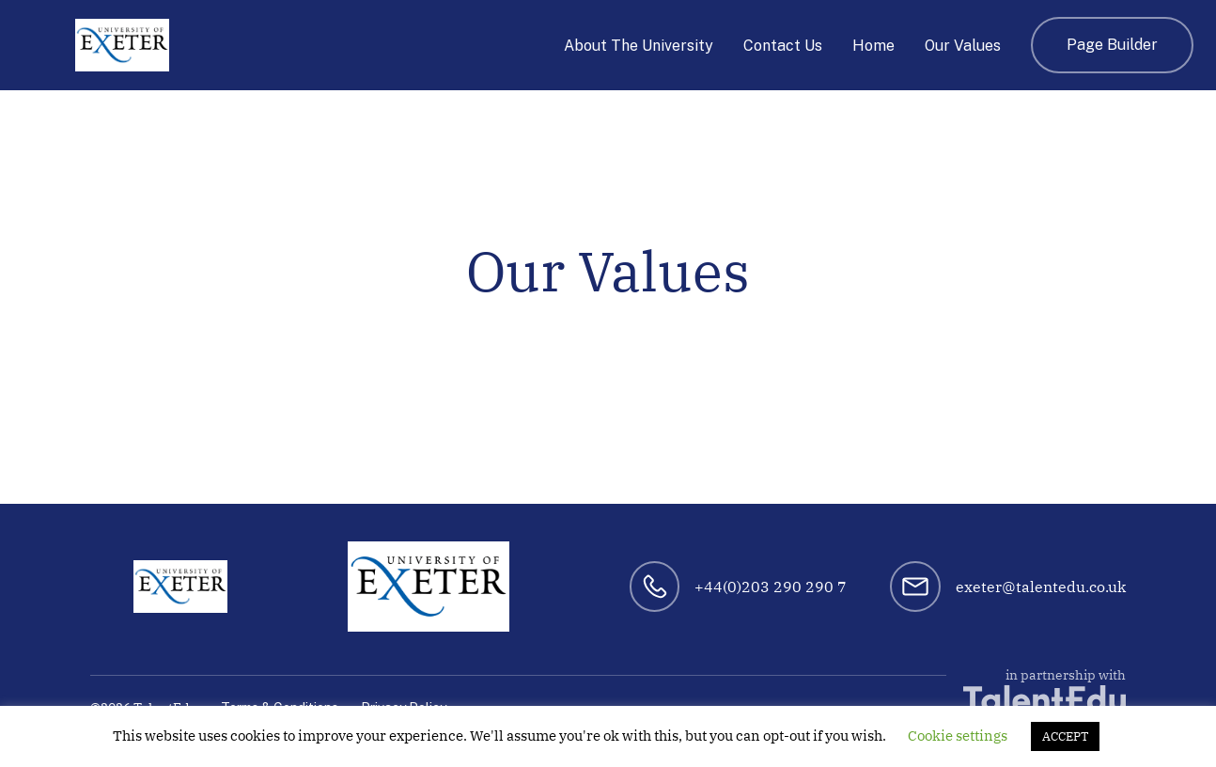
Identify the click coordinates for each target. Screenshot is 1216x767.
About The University (638, 46)
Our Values (963, 46)
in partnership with (1044, 689)
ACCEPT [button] (1065, 736)
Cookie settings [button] (957, 735)
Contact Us (782, 46)
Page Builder (1112, 45)
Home (873, 46)
